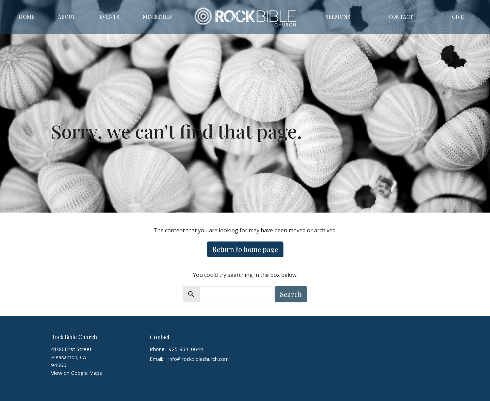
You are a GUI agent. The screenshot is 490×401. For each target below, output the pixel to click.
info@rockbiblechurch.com (198, 358)
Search (291, 294)
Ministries (157, 16)
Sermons (338, 16)
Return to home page (245, 249)
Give (458, 16)
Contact (401, 16)
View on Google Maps (76, 372)
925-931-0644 (185, 349)
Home (26, 16)
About (67, 16)
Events (109, 16)
